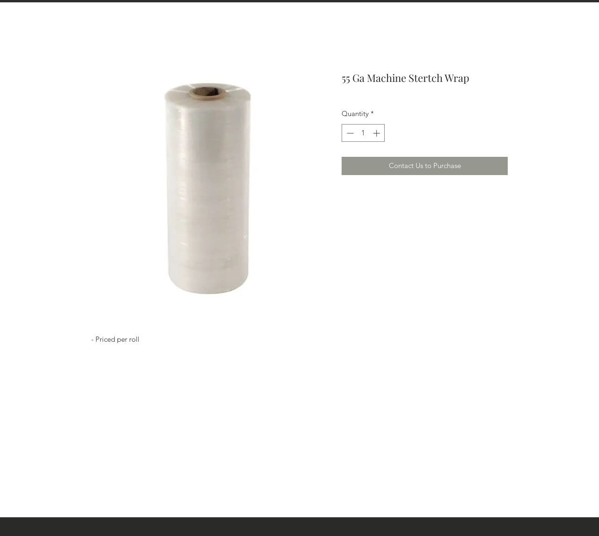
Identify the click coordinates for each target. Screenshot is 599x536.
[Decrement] (349, 133)
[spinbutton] (363, 133)
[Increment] (377, 133)
